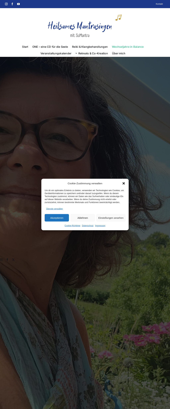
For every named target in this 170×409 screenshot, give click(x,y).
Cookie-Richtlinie (72, 226)
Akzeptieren (56, 217)
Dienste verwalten (54, 208)
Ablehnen (82, 217)
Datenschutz (87, 226)
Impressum (100, 226)
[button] (123, 183)
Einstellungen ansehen (111, 217)
